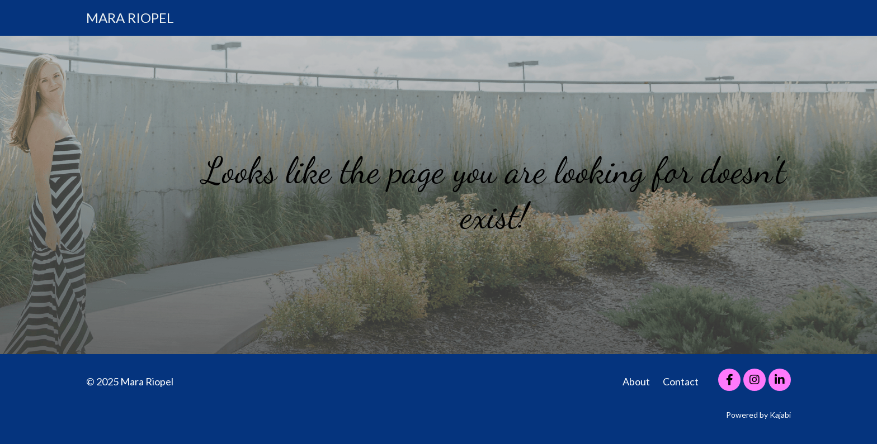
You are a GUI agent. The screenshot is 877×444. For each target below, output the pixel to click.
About (636, 381)
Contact (681, 381)
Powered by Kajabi (758, 414)
